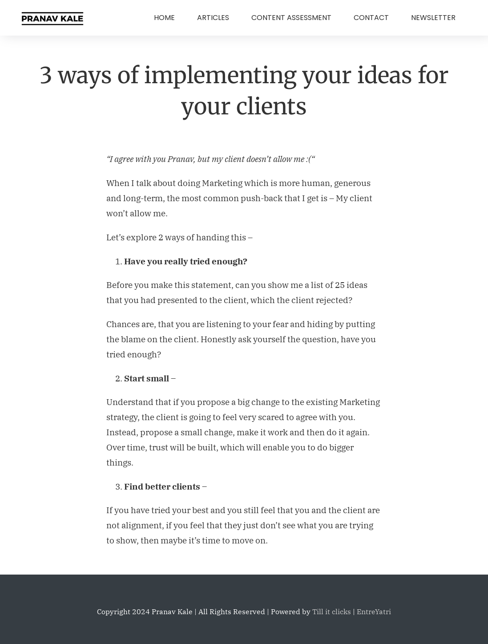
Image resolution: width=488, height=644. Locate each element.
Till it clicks (331, 611)
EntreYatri (374, 611)
